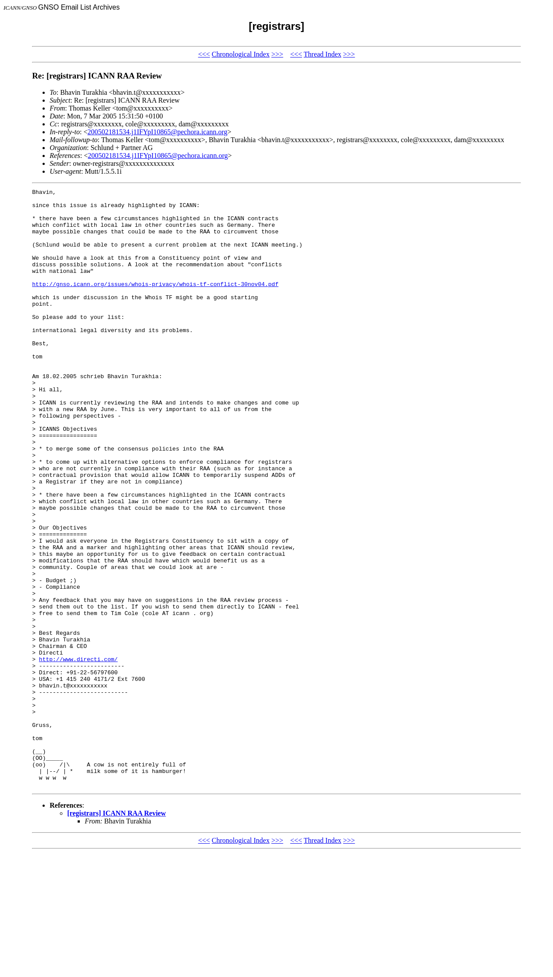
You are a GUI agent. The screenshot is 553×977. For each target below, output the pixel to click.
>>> (277, 54)
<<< (204, 54)
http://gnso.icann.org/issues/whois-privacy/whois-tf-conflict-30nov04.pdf (155, 304)
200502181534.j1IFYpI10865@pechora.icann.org (157, 132)
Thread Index (323, 54)
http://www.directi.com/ (78, 754)
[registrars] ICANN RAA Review (116, 933)
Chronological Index (241, 54)
